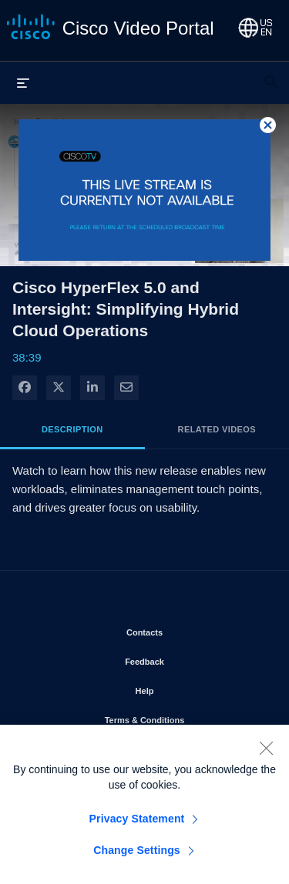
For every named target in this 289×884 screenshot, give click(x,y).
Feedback (188, 658)
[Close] (266, 755)
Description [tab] (72, 429)
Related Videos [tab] (217, 429)
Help (189, 688)
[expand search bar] (270, 75)
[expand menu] (23, 82)
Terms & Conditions (185, 717)
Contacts (188, 629)
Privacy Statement (137, 826)
